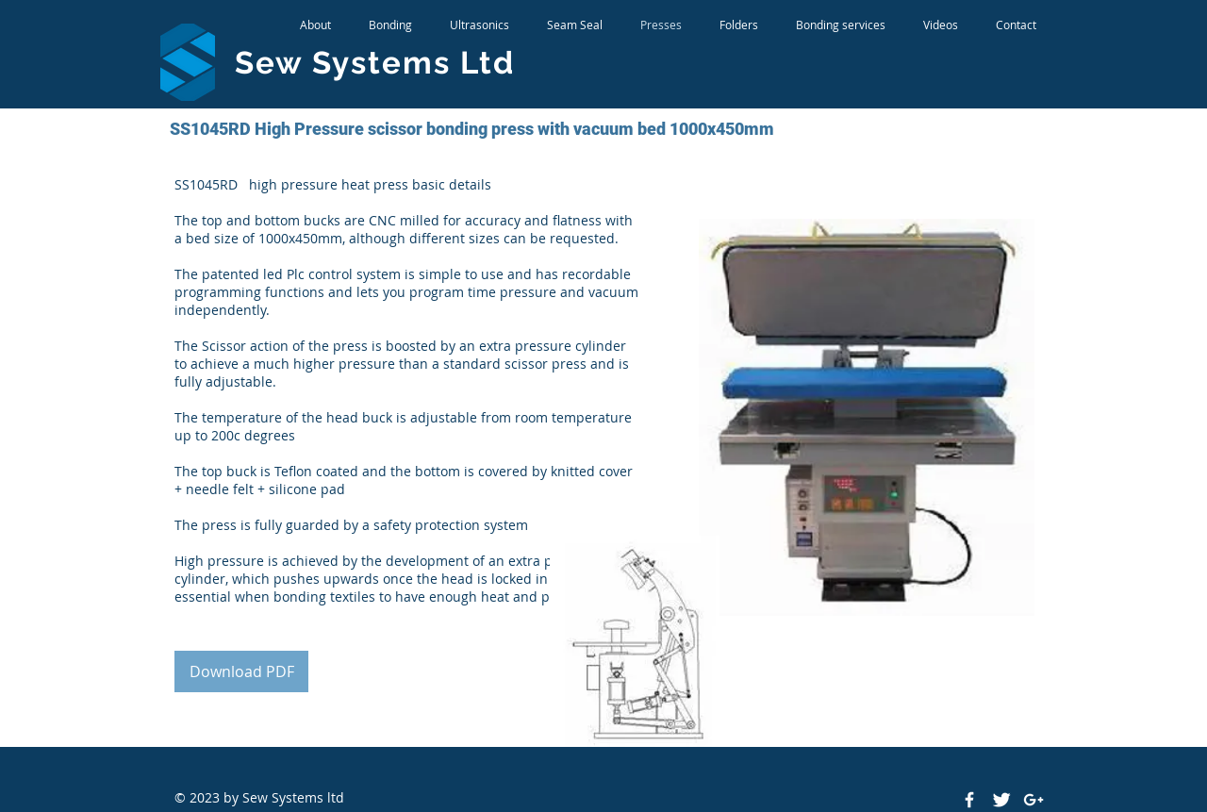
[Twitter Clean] (1001, 799)
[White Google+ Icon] (1033, 799)
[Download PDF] (241, 671)
